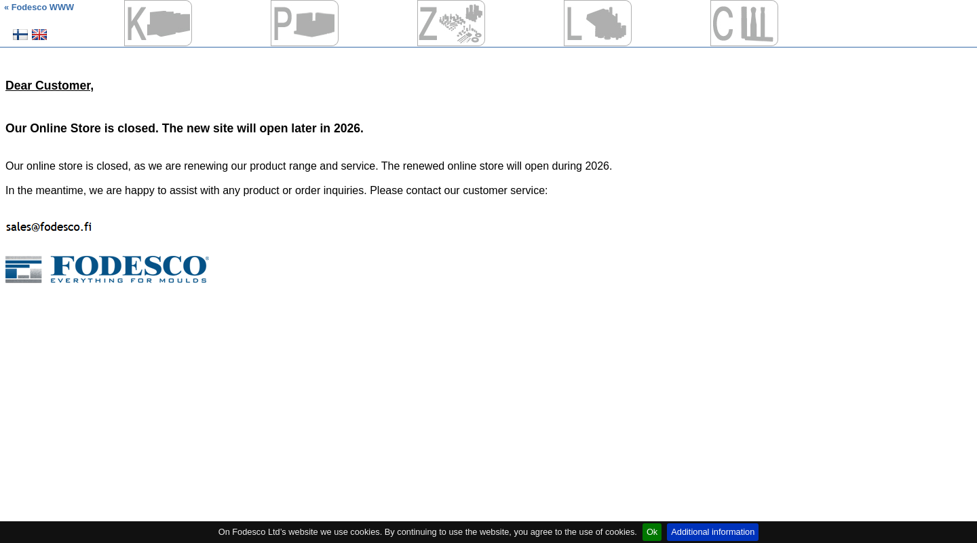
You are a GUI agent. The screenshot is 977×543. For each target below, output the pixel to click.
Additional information (712, 532)
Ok (652, 532)
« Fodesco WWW (39, 7)
